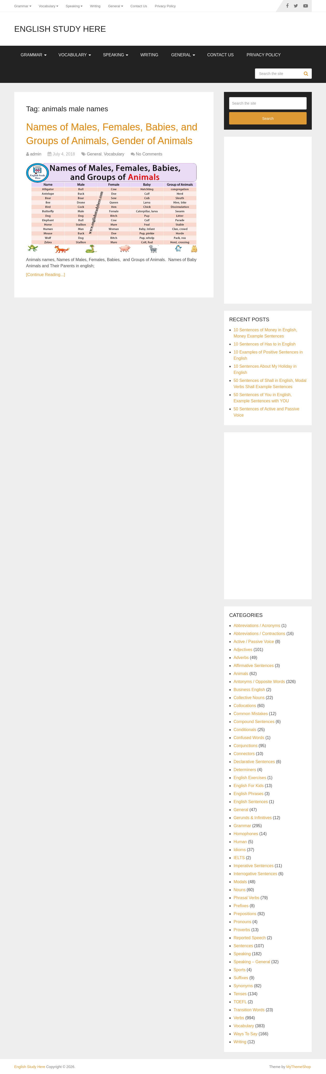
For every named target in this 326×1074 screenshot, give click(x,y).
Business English (249, 689)
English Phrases (248, 793)
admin (35, 154)
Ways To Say (245, 1034)
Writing (95, 6)
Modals (240, 882)
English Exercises (250, 777)
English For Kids (249, 785)
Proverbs (242, 930)
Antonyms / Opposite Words (259, 681)
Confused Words (249, 737)
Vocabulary (47, 6)
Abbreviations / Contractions (259, 633)
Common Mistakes (251, 713)
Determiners (245, 769)
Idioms (240, 850)
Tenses (240, 994)
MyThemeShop (298, 1067)
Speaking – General (252, 962)
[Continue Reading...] (45, 274)
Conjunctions (246, 745)
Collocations (245, 705)
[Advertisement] (268, 219)
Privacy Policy (165, 6)
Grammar (21, 6)
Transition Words (249, 1010)
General (114, 6)
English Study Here (60, 29)
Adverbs (241, 657)
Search (306, 73)
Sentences (243, 946)
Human (240, 842)
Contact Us (138, 6)
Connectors (244, 753)
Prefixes (241, 906)
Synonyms (243, 986)
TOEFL (240, 1002)
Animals (241, 673)
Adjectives (243, 649)
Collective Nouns (249, 697)
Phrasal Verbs (246, 898)
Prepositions (245, 914)
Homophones (246, 834)
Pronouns (242, 922)
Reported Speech (250, 938)
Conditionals (245, 729)
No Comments (149, 154)
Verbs (239, 1018)
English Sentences (251, 801)
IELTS (239, 858)
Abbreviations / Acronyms (257, 625)
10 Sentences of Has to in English (265, 344)
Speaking (73, 6)
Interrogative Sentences (255, 874)
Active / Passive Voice (254, 641)
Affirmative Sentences (254, 665)
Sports (239, 970)
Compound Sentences (254, 721)
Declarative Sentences (254, 761)
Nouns (239, 890)
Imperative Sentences (254, 866)
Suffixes (241, 978)
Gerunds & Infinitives (253, 818)
